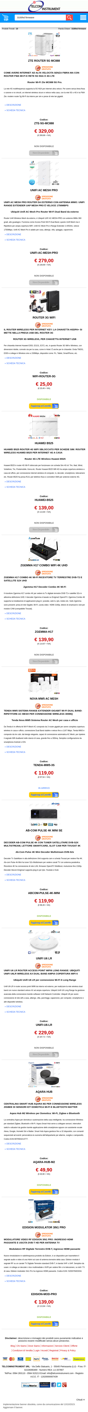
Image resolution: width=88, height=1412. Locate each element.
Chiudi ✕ (80, 1399)
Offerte (74, 1346)
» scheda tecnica (15, 110)
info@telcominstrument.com (60, 1373)
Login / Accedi (41, 1350)
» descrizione (13, 105)
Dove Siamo (34, 1346)
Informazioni (47, 1346)
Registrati (54, 1350)
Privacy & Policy (68, 1350)
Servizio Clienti (62, 1346)
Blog (13, 1346)
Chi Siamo (22, 1346)
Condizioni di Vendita (23, 1350)
